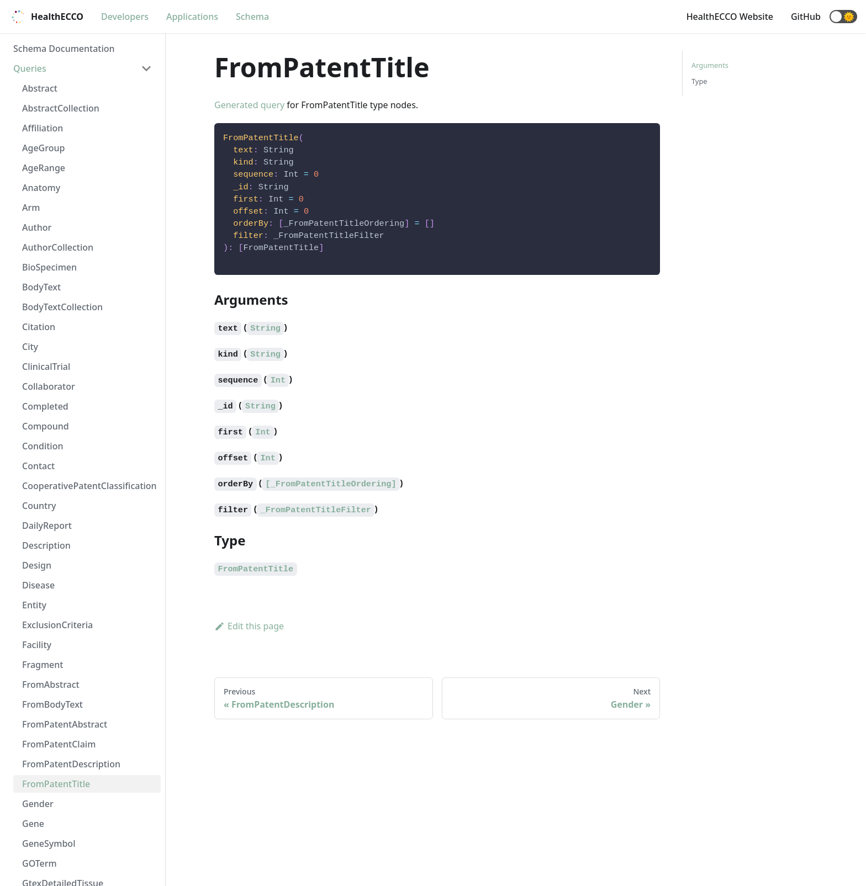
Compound (45, 426)
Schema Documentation (64, 49)
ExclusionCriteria (57, 625)
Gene (33, 824)
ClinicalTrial (46, 366)
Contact (38, 466)
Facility (36, 645)
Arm (31, 207)
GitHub (806, 16)
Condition (42, 446)
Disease (38, 585)
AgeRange (43, 168)
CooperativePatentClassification (89, 486)
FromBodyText (52, 704)
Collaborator (48, 386)
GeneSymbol (48, 843)
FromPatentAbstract (64, 724)
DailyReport (47, 525)
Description (46, 545)
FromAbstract (51, 684)
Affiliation (42, 128)
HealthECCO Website (730, 16)
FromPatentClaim (59, 744)
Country (39, 506)
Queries (29, 68)
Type (699, 81)
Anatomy (41, 188)
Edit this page (249, 626)
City (30, 347)
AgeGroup (43, 148)
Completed (45, 406)
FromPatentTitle (56, 784)
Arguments (709, 65)
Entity (34, 605)
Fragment (42, 665)
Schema (252, 16)
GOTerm (39, 863)
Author (36, 227)
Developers (125, 16)
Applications (192, 16)
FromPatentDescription (71, 764)
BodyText (41, 287)
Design (36, 565)
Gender (38, 804)
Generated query (249, 105)
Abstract (39, 88)
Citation (38, 327)
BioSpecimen (49, 267)
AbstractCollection (60, 108)
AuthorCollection (57, 247)
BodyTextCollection (62, 307)
